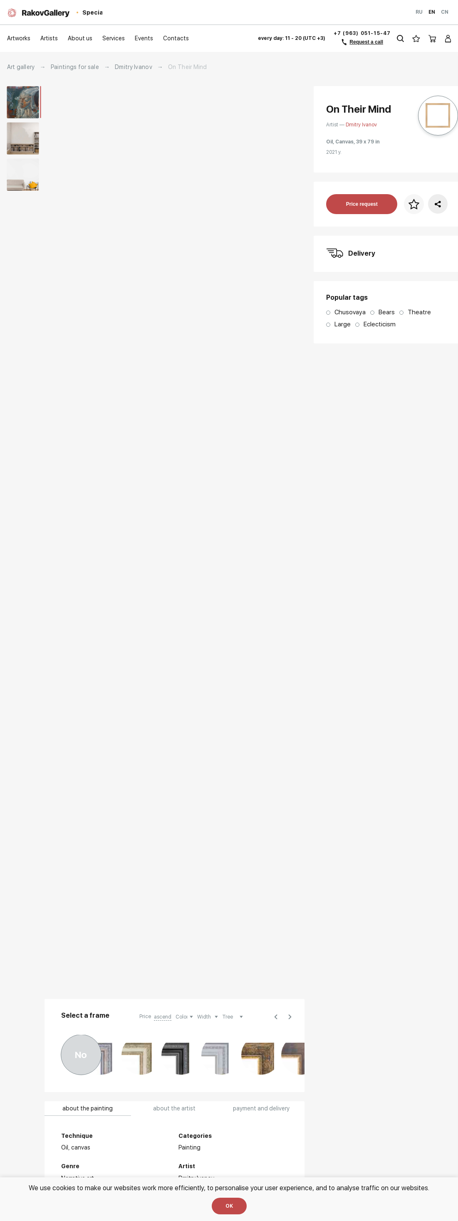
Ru (419, 12)
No (81, 1054)
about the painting (87, 1108)
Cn (444, 12)
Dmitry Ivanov (133, 67)
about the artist (174, 1108)
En (431, 12)
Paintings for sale (75, 67)
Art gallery (21, 67)
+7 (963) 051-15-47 (362, 33)
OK (229, 1206)
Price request (362, 204)
